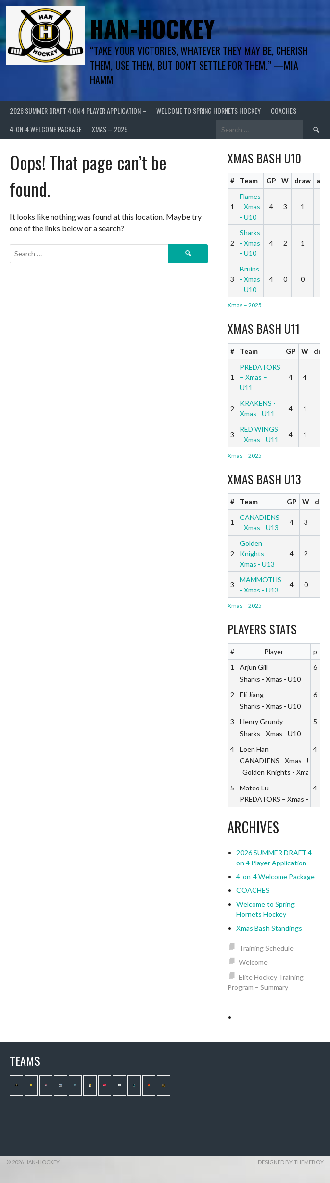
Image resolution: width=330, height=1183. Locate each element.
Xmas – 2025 (109, 129)
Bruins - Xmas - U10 (250, 279)
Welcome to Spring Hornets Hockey (208, 110)
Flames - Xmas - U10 (250, 206)
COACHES (283, 110)
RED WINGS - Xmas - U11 (259, 434)
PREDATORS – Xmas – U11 (260, 377)
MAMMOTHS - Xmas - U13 (260, 584)
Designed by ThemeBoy (291, 1162)
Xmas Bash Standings (269, 928)
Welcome (253, 962)
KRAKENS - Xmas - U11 (258, 408)
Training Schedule (266, 948)
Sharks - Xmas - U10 (250, 242)
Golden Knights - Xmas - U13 (257, 553)
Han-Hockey (152, 28)
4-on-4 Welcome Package (46, 129)
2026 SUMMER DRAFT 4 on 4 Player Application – (78, 110)
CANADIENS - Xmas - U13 (259, 522)
